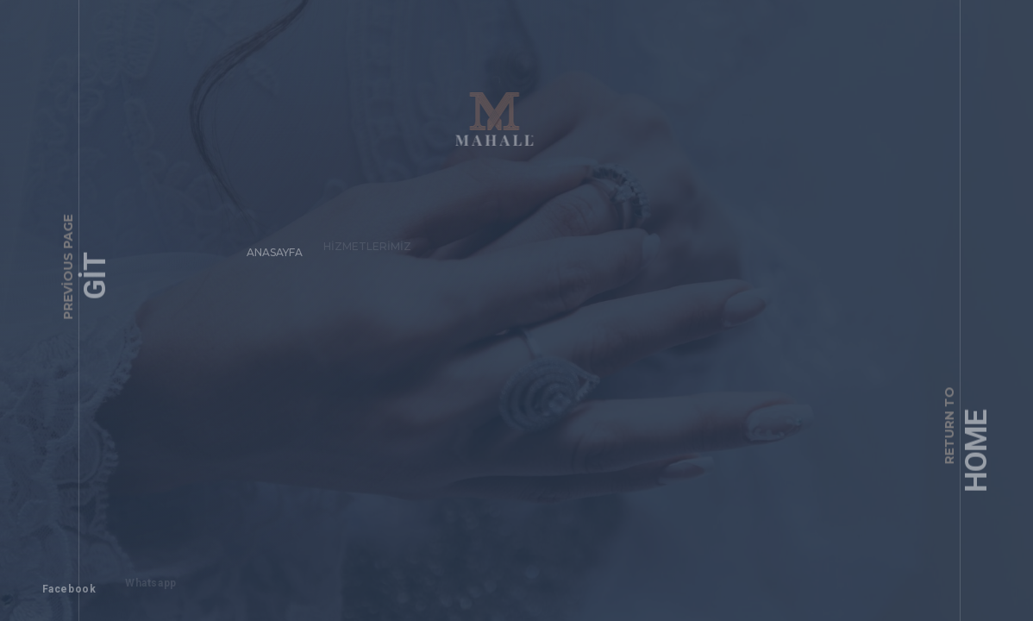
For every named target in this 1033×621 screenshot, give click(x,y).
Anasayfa (268, 244)
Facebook (61, 581)
